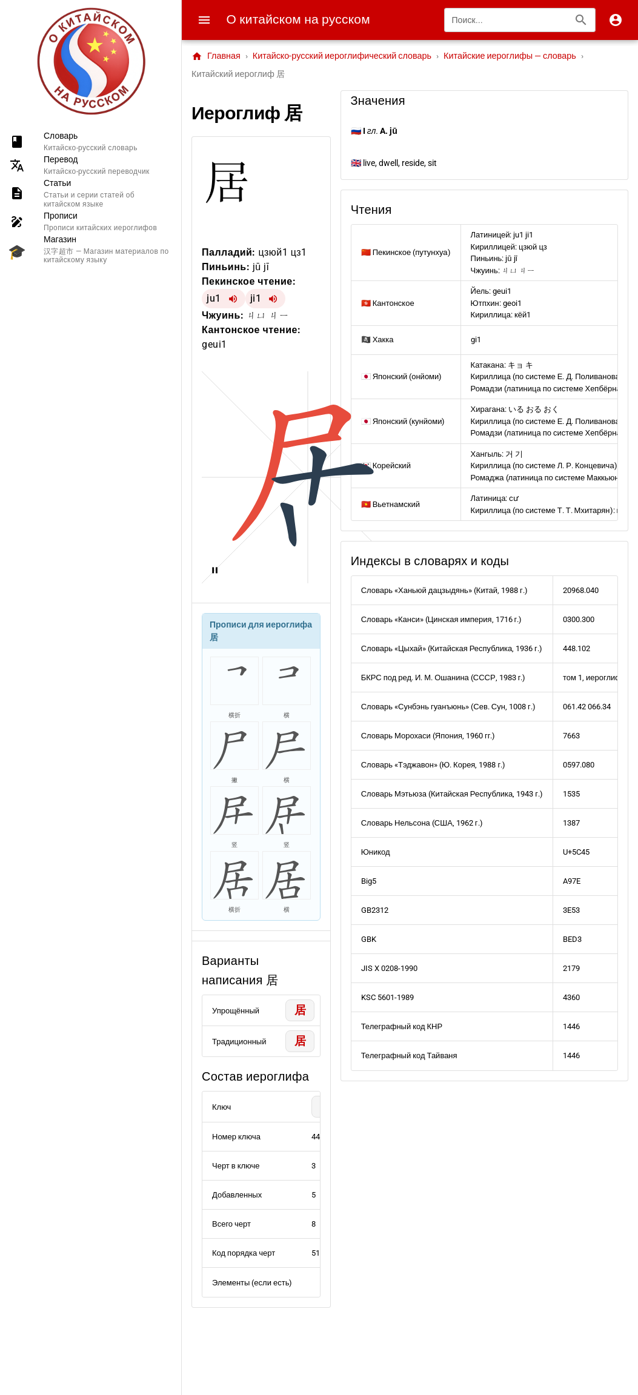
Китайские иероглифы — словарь (510, 56)
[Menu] (204, 20)
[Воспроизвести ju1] (233, 298)
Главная (216, 56)
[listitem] (90, 141)
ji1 (256, 298)
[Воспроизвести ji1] (273, 298)
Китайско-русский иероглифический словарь (342, 56)
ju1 (214, 298)
